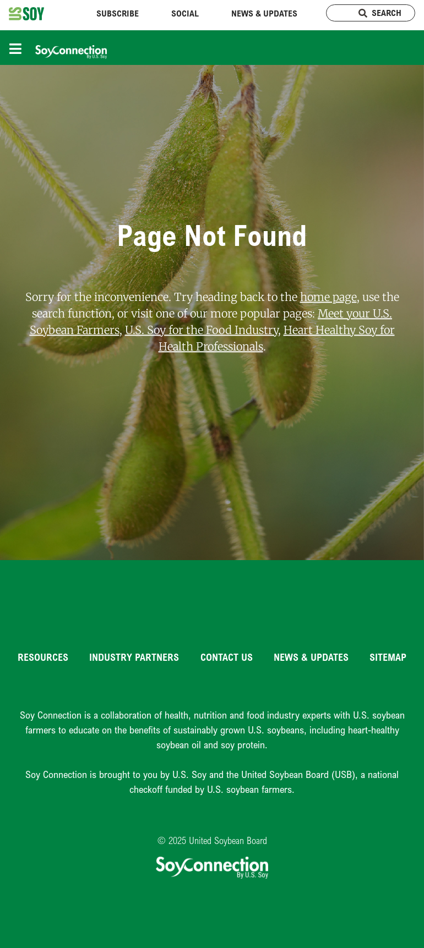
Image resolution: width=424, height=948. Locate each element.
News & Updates (264, 13)
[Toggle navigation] (18, 48)
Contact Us (226, 657)
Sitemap (387, 657)
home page (328, 297)
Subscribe (117, 13)
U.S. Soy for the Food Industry (201, 330)
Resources (43, 657)
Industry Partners (134, 657)
